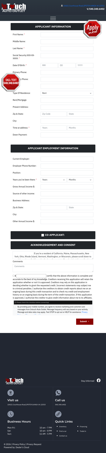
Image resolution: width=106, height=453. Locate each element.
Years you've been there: (25, 180)
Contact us (63, 435)
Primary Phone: (20, 72)
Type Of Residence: (21, 93)
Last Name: (18, 48)
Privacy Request (34, 444)
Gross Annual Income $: (24, 187)
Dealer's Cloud (22, 447)
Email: (15, 86)
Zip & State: (18, 114)
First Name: (19, 34)
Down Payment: (20, 135)
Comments (18, 261)
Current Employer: (21, 159)
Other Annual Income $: (24, 221)
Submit (84, 321)
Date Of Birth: (20, 65)
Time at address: (21, 128)
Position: (17, 173)
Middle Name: (19, 41)
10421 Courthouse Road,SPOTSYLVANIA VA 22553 (83, 5)
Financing (83, 426)
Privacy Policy (19, 444)
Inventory (62, 426)
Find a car (63, 431)
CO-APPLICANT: (55, 235)
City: (15, 121)
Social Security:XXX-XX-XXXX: (23, 57)
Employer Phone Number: (24, 166)
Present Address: (20, 107)
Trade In (83, 431)
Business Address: (21, 200)
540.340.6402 (96, 9)
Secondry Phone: (20, 79)
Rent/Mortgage (19, 100)
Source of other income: (24, 193)
